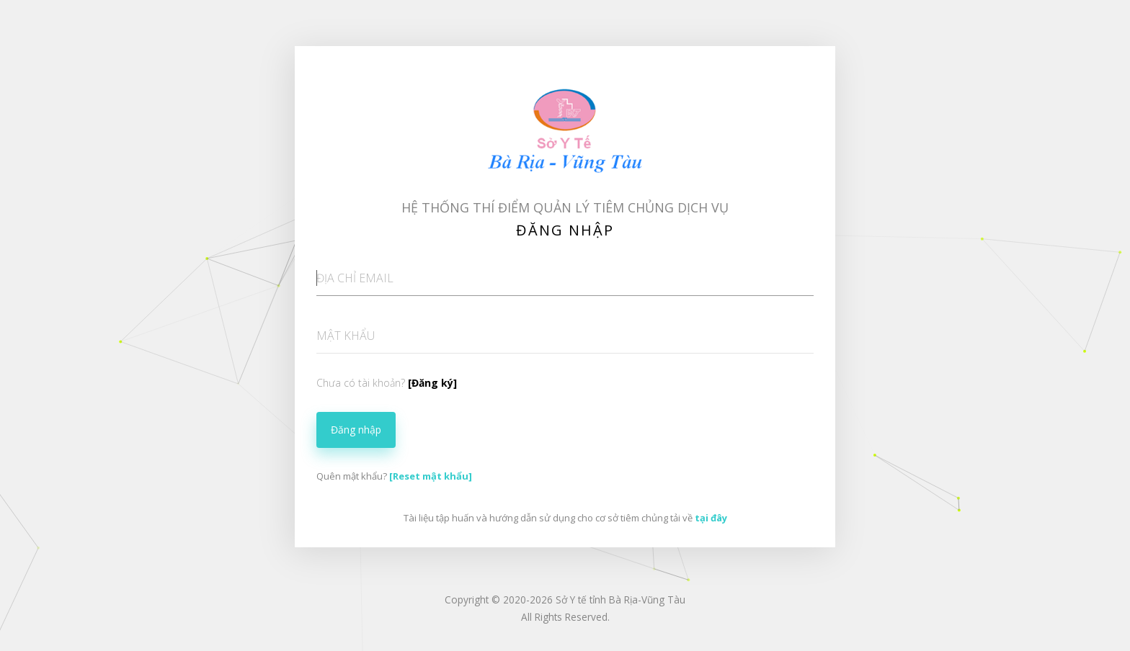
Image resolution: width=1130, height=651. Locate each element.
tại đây (711, 517)
